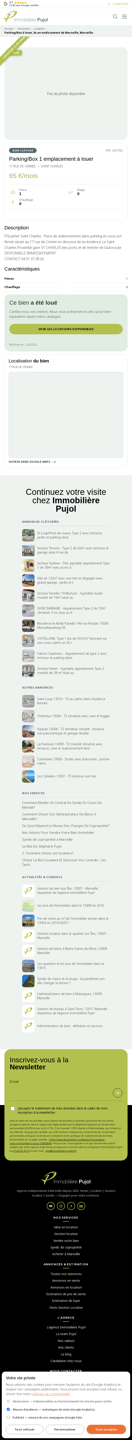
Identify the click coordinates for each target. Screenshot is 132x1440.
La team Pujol (66, 1334)
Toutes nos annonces (66, 1274)
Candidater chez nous (66, 1361)
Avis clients (66, 1347)
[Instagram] (61, 1206)
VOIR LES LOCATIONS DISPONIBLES (66, 329)
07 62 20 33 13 (21, 1150)
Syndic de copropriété (66, 1247)
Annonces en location (66, 1287)
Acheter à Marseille (66, 1254)
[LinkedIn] (81, 1206)
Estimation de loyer (66, 1301)
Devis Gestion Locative (66, 1307)
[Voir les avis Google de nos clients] (21, 4)
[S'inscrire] (117, 1092)
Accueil (8, 28)
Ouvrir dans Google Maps (32, 462)
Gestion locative (66, 1234)
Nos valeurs (66, 1341)
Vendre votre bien (66, 1241)
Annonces (23, 28)
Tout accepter (106, 1429)
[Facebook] (71, 1206)
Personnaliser (65, 1429)
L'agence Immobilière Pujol (66, 1327)
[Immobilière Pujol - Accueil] (26, 16)
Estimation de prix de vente (66, 1294)
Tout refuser (25, 1429)
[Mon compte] (117, 4)
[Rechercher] (115, 16)
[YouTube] (51, 1206)
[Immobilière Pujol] (66, 1178)
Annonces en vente (66, 1280)
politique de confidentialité (50, 1394)
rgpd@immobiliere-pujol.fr (60, 1150)
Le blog (66, 1354)
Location (39, 28)
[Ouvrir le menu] (124, 17)
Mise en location (66, 1227)
